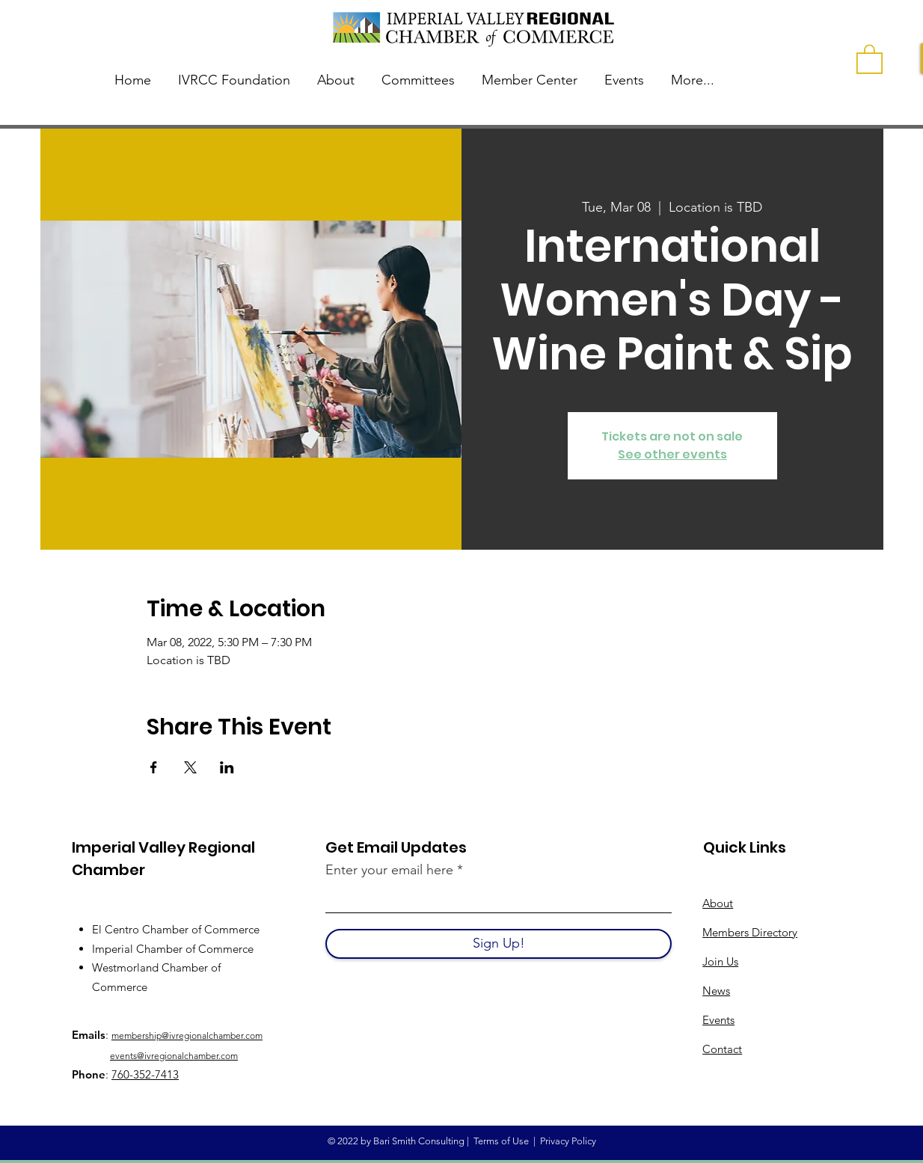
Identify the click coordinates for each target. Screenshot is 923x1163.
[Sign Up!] (498, 944)
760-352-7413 (145, 1074)
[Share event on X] (190, 767)
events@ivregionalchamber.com (174, 1055)
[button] (869, 58)
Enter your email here (389, 870)
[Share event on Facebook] (154, 767)
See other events (672, 454)
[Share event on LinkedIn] (227, 767)
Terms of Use (501, 1141)
